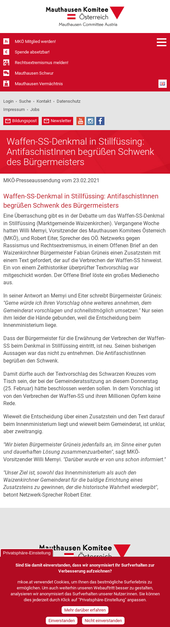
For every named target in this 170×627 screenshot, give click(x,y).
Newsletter (61, 120)
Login (8, 101)
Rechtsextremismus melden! (41, 62)
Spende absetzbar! (32, 52)
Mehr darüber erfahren (85, 613)
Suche (25, 101)
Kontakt (44, 101)
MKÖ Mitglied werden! (35, 41)
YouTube (80, 121)
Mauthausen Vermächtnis (39, 83)
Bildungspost (24, 120)
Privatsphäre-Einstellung (26, 556)
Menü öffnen (162, 42)
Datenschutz (68, 101)
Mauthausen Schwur (34, 73)
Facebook (100, 121)
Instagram (90, 121)
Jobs (35, 109)
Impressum (14, 109)
